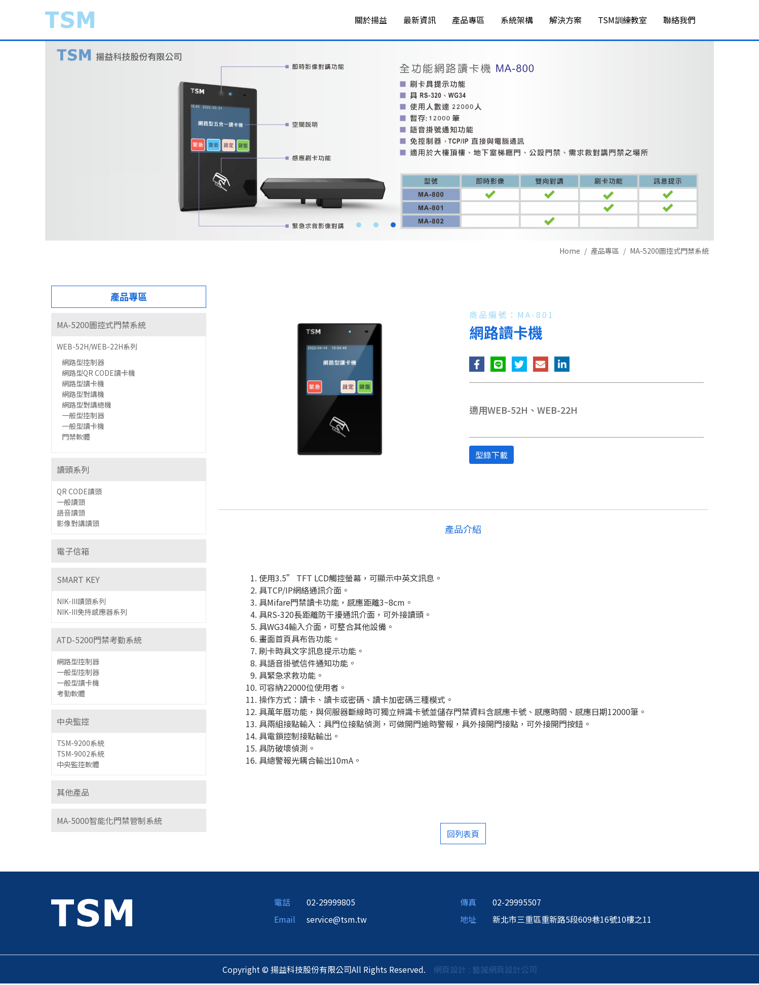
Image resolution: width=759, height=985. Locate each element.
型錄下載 (491, 457)
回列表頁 (463, 835)
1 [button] (358, 226)
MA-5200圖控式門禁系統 (669, 253)
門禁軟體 (76, 439)
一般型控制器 (83, 417)
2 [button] (375, 226)
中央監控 (73, 723)
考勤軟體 (71, 695)
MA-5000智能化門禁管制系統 (109, 822)
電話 (282, 903)
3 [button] (393, 226)
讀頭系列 (73, 471)
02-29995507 (516, 903)
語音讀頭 (71, 514)
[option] (379, 142)
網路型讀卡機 (83, 385)
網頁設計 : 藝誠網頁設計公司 (485, 971)
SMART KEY (78, 581)
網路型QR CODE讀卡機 (98, 375)
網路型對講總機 (86, 407)
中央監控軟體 (78, 766)
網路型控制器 (83, 364)
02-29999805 (331, 903)
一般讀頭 (71, 504)
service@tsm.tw (337, 921)
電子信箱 (73, 553)
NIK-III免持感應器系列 (92, 614)
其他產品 (73, 794)
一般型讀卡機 (83, 428)
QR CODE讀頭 (79, 493)
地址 (468, 921)
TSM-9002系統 (80, 756)
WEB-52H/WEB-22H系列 (97, 348)
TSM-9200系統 (80, 745)
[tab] (128, 326)
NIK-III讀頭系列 (81, 603)
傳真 (468, 903)
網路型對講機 (83, 396)
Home (569, 253)
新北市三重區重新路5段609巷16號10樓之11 (572, 921)
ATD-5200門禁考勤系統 (99, 642)
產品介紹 (463, 530)
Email (284, 921)
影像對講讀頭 (78, 525)
